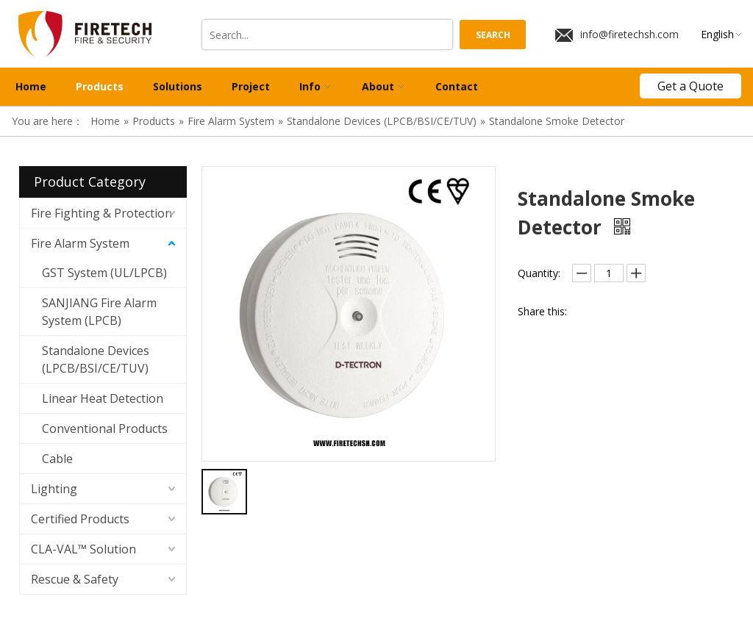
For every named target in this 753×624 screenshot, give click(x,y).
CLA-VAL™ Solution (83, 549)
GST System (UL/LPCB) (104, 273)
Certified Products (80, 519)
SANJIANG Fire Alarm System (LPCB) (99, 312)
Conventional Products (105, 428)
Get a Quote (690, 86)
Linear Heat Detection (102, 398)
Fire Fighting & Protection (101, 213)
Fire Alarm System (80, 243)
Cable (57, 459)
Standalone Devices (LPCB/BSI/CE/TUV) (95, 359)
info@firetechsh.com (617, 34)
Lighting (54, 489)
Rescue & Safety (74, 579)
